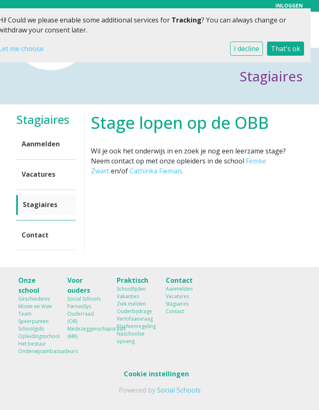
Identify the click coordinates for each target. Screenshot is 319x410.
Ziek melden (131, 303)
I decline (246, 48)
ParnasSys (79, 306)
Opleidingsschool (36, 336)
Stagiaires (40, 204)
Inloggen (289, 5)
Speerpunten (33, 321)
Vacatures (38, 174)
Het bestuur (32, 343)
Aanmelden (41, 143)
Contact (35, 235)
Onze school (28, 285)
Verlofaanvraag (135, 318)
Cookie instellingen (156, 373)
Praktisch (132, 280)
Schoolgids (31, 328)
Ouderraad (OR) (80, 317)
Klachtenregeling (135, 326)
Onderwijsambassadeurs (36, 351)
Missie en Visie (35, 306)
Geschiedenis (34, 298)
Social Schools (84, 298)
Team (25, 313)
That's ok (285, 48)
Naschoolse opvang (131, 337)
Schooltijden (131, 288)
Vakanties (128, 296)
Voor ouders (78, 285)
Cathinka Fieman (156, 170)
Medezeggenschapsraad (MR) (85, 332)
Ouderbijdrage (134, 311)
